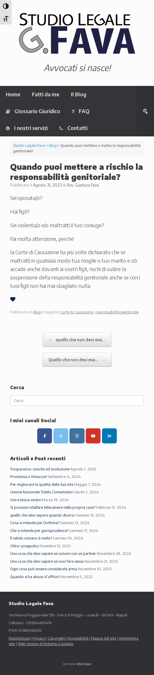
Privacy (39, 638)
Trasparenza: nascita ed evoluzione (39, 469)
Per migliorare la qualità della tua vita (41, 484)
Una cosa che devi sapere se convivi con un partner (53, 553)
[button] (145, 111)
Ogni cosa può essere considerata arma (43, 568)
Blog (37, 312)
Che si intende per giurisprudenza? (39, 530)
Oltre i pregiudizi (24, 546)
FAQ (80, 111)
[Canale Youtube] (93, 435)
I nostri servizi (27, 127)
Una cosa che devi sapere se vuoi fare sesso (47, 561)
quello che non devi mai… (77, 340)
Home (13, 94)
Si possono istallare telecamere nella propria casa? (52, 507)
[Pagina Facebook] (44, 435)
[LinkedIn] (109, 435)
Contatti (73, 127)
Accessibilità (78, 638)
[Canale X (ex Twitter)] (60, 435)
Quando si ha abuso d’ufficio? (35, 576)
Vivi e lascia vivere (25, 499)
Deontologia (19, 638)
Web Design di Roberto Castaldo (46, 643)
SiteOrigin (84, 664)
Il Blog (78, 94)
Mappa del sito (103, 638)
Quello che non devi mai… (77, 360)
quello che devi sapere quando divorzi (42, 515)
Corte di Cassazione (76, 312)
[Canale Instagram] (76, 435)
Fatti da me (45, 94)
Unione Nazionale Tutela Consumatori (42, 492)
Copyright (57, 638)
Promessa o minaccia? (28, 476)
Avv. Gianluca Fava (83, 185)
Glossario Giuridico (33, 111)
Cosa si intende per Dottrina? (34, 522)
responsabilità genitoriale (117, 312)
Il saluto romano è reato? (31, 538)
